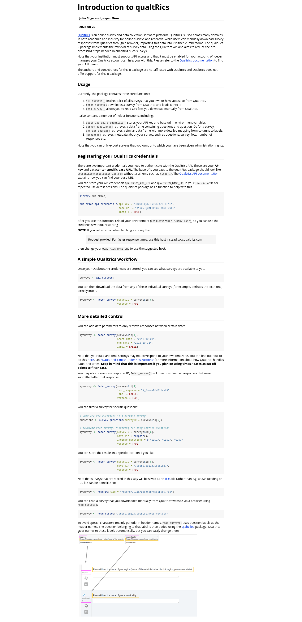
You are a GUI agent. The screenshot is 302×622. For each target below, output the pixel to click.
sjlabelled (188, 528)
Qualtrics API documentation (199, 173)
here (91, 360)
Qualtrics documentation (196, 60)
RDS (168, 480)
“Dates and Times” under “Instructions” (127, 360)
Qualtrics (84, 35)
